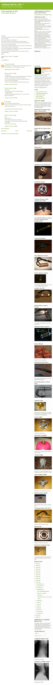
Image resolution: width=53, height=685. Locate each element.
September (40, 589)
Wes (7, 101)
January (39, 613)
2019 (37, 567)
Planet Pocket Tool (40, 95)
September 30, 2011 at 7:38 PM (12, 69)
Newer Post (4, 130)
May (38, 606)
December (39, 584)
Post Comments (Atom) (12, 133)
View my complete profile (40, 87)
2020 (37, 565)
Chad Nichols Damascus (42, 93)
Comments (38, 635)
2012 (37, 580)
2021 (37, 563)
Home (16, 130)
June (38, 604)
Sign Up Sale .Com (40, 98)
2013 (37, 578)
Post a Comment (5, 128)
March (38, 609)
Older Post (29, 130)
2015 (37, 574)
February (39, 611)
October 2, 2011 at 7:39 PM (11, 126)
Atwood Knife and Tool (41, 91)
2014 (37, 576)
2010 (37, 615)
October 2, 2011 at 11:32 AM (11, 111)
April (38, 607)
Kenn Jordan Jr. (10, 73)
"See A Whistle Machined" (8, 13)
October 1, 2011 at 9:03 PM (11, 97)
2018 (37, 569)
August (39, 600)
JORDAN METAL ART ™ (13, 4)
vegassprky (9, 64)
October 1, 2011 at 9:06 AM (11, 84)
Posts (37, 633)
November (39, 585)
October (39, 587)
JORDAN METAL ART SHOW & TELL (43, 14)
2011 (37, 582)
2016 (37, 572)
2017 (37, 571)
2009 (37, 617)
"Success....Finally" (41, 593)
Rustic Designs (39, 96)
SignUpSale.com (41, 29)
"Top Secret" (40, 595)
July (38, 602)
